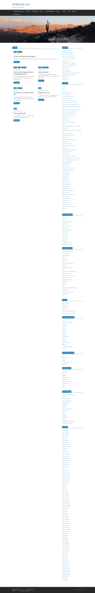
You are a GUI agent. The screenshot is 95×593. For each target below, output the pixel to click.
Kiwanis (63, 124)
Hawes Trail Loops (66, 50)
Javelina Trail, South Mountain (68, 122)
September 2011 (65, 464)
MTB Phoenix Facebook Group (68, 275)
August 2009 (64, 507)
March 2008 (64, 541)
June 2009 (64, 511)
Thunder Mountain (66, 198)
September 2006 (65, 574)
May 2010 (64, 489)
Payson (15, 67)
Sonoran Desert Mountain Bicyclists (69, 287)
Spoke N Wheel (65, 238)
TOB (63, 210)
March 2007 (64, 562)
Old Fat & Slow (65, 232)
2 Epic (63, 320)
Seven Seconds (43, 72)
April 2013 (64, 440)
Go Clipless (64, 326)
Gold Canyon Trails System (67, 54)
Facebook (64, 375)
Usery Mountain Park (66, 164)
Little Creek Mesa (65, 192)
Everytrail (64, 373)
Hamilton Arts (65, 307)
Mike (15, 54)
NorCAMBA (64, 410)
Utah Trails (64, 208)
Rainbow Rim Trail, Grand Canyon (69, 206)
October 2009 (65, 503)
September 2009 (65, 505)
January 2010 (65, 497)
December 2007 (65, 547)
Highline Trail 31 (65, 77)
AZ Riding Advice (65, 255)
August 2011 (64, 466)
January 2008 (65, 545)
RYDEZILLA (64, 415)
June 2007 (64, 558)
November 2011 (65, 460)
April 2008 (64, 539)
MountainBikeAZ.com (66, 273)
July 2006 (64, 578)
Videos (64, 11)
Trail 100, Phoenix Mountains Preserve (70, 159)
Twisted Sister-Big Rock (67, 161)
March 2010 (64, 493)
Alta (63, 88)
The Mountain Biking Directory (68, 421)
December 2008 (65, 523)
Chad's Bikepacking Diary (67, 221)
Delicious (64, 371)
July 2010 (64, 485)
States (73, 11)
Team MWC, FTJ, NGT (66, 342)
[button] (23, 11)
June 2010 (64, 487)
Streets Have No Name (66, 242)
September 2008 (65, 529)
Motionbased (65, 379)
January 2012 (65, 456)
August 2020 (64, 430)
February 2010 (65, 495)
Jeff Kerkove (64, 330)
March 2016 (64, 432)
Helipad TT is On (44, 93)
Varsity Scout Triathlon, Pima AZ (24, 94)
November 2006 (65, 570)
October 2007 (65, 549)
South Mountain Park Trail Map (68, 62)
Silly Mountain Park (66, 153)
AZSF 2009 (64, 219)
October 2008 (65, 527)
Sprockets (64, 240)
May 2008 (64, 537)
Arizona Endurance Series (67, 251)
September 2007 (65, 551)
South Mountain (45, 67)
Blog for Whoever (65, 303)
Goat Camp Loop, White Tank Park (69, 114)
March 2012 (64, 452)
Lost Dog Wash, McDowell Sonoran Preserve (71, 126)
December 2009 (65, 499)
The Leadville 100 (20, 113)
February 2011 (65, 472)
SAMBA (63, 283)
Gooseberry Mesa (65, 188)
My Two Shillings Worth (67, 230)
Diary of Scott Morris (66, 225)
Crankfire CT (64, 396)
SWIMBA (64, 419)
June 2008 (64, 535)
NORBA (63, 360)
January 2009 (65, 521)
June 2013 (64, 438)
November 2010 (65, 478)
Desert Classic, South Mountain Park (69, 65)
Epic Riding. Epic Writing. (67, 322)
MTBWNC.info (65, 404)
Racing (15, 51)
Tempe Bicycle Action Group (68, 291)
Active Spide (64, 217)
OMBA (63, 413)
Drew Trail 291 (65, 176)
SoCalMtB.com (65, 417)
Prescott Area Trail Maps (67, 279)
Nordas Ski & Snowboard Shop (68, 311)
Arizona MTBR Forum (66, 253)
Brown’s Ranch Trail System (67, 52)
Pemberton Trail (65, 141)
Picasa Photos (65, 383)
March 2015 (64, 436)
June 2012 (64, 448)
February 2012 (65, 454)
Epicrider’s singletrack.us (67, 267)
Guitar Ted (64, 328)
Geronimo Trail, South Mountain (68, 58)
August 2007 (64, 553)
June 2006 (64, 580)
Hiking (57, 11)
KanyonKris (64, 332)
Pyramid (64, 147)
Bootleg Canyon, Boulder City (68, 170)
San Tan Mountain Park (67, 151)
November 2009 (65, 501)
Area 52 (63, 90)
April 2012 (64, 450)
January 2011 (65, 474)
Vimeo (63, 387)
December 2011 (65, 458)
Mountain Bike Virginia (67, 400)
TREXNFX (64, 344)
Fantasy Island (65, 200)
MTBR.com (64, 358)
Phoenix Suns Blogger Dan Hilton (69, 313)
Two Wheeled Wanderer (67, 346)
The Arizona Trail (65, 293)
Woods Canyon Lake (66, 184)
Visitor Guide (35, 11)
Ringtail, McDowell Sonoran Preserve (69, 149)
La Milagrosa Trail (65, 79)
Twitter (63, 385)
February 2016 (65, 434)
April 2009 (64, 515)
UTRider (63, 348)
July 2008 (64, 533)
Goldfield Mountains (66, 118)
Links (69, 11)
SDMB (63, 285)
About (41, 11)
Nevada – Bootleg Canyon (67, 408)
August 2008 (64, 531)
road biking (20, 51)
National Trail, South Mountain (68, 56)
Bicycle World (65, 261)
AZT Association (65, 259)
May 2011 (64, 468)
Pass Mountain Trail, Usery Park (68, 75)
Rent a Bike (64, 281)
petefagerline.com (66, 362)
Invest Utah (64, 309)
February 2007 (65, 564)
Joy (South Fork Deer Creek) (67, 190)
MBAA (63, 269)
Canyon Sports (65, 305)
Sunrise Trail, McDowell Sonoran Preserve (70, 157)
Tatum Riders (65, 289)
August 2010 (64, 482)
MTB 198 (64, 338)
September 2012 (65, 446)
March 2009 (64, 517)
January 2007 (65, 566)
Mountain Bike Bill (66, 398)
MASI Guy (64, 334)
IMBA (63, 356)
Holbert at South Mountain (67, 168)
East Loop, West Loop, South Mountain (70, 104)
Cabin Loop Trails (65, 172)
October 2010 (65, 480)
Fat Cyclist (64, 324)
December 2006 (65, 568)
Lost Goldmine (65, 128)
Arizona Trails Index (18, 11)
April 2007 (64, 560)
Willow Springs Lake (66, 182)
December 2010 (65, 476)
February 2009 (65, 519)
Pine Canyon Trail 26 (66, 204)
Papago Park (64, 137)
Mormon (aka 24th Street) (67, 133)
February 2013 (65, 444)
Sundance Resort (65, 196)
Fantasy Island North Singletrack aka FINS (70, 73)
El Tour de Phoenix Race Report (25, 56)
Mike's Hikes (64, 227)
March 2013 (64, 442)
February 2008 (65, 543)
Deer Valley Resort (66, 186)
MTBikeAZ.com (21, 4)
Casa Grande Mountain (67, 98)
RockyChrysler (65, 236)
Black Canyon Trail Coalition (68, 263)
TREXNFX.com (65, 364)
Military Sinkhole (65, 180)
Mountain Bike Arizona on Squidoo (69, 271)
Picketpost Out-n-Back (66, 67)
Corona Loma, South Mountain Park (69, 100)
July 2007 (64, 555)
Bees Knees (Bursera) (66, 71)
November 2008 (65, 525)
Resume (28, 11)
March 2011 (64, 470)
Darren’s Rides (65, 223)
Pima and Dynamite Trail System (69, 145)
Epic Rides (64, 265)
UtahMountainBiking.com (67, 423)
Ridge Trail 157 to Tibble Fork (68, 194)
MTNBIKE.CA (64, 406)
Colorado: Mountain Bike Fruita (68, 394)
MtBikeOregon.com (66, 402)
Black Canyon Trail (66, 60)
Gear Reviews (16, 14)
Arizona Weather (50, 11)
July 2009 (64, 509)
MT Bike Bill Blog (65, 336)
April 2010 (64, 491)
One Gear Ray (65, 234)
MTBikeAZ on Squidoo (66, 277)
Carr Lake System (65, 174)
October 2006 (65, 572)
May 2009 (64, 513)
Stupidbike (64, 340)
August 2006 (64, 576)
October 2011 (65, 462)
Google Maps (65, 377)
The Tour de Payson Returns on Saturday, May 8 (23, 73)
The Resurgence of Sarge (67, 244)
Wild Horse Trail (65, 69)
